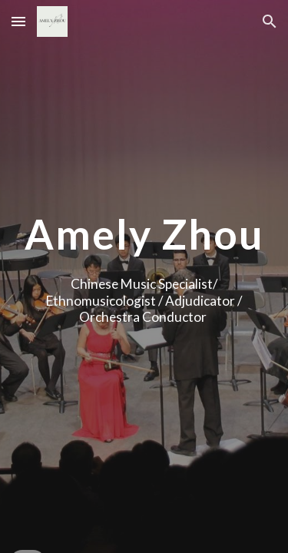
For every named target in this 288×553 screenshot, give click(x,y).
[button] (18, 21)
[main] (144, 234)
